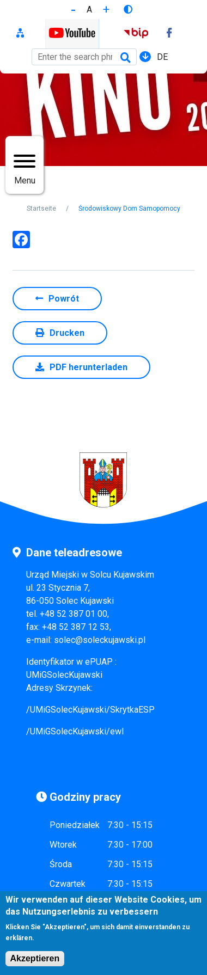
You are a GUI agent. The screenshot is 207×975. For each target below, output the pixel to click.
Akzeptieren (35, 965)
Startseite (41, 208)
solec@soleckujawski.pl (99, 640)
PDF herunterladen (88, 367)
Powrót (63, 298)
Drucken (67, 333)
